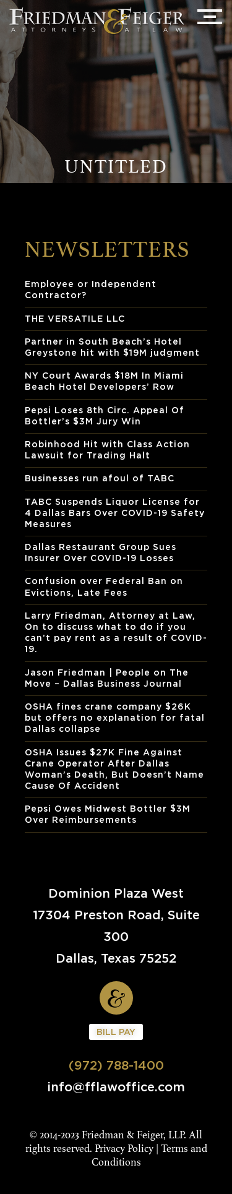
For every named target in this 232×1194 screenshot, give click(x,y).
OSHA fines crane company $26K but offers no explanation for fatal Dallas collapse (115, 717)
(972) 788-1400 (116, 1065)
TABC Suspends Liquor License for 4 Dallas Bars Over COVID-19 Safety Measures (115, 512)
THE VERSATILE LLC (75, 318)
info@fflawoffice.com (116, 1086)
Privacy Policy (124, 1148)
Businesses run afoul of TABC (99, 478)
